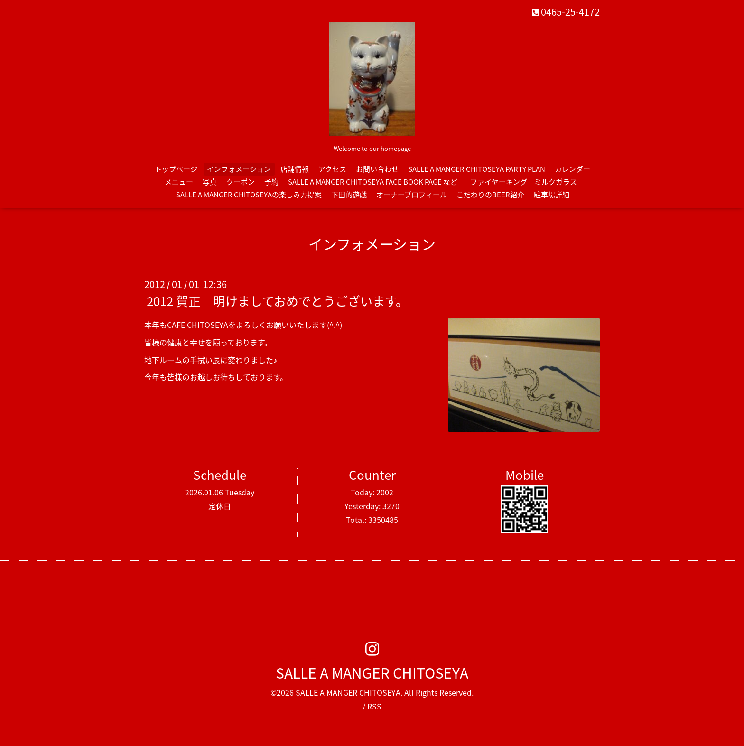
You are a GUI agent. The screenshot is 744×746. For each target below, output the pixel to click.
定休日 (219, 506)
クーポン (240, 182)
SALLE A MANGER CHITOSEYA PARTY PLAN (476, 169)
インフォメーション (239, 169)
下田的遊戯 (349, 194)
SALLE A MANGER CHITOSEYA (372, 672)
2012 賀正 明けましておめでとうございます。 (277, 301)
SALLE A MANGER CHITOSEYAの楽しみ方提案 (249, 194)
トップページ (176, 169)
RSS (374, 706)
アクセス (332, 169)
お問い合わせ (377, 169)
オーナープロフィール (411, 194)
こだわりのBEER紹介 (490, 194)
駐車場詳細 (551, 194)
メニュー (179, 182)
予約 (271, 182)
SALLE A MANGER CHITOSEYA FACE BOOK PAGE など (372, 182)
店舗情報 (294, 169)
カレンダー (572, 169)
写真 (210, 182)
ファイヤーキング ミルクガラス (527, 182)
